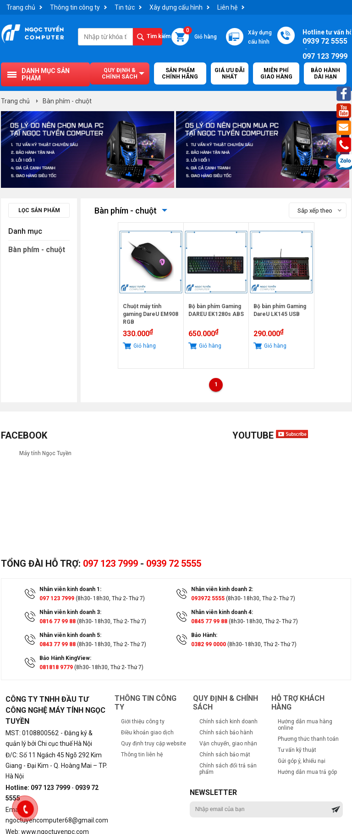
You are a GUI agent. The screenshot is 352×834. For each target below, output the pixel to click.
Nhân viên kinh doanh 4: (222, 612)
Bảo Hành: (204, 635)
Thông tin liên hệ (142, 754)
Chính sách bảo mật (224, 754)
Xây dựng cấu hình (176, 7)
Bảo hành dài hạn (325, 73)
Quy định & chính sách (120, 73)
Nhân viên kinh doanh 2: (222, 589)
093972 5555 (208, 598)
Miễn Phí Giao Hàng (276, 73)
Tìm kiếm (154, 36)
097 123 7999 (110, 563)
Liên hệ (227, 7)
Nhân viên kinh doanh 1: (70, 589)
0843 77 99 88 (57, 644)
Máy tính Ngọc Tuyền (45, 453)
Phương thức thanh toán (308, 739)
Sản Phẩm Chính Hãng (180, 73)
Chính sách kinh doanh (228, 721)
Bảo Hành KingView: (65, 658)
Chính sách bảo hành (226, 732)
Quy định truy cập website (153, 743)
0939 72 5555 (173, 563)
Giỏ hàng (200, 34)
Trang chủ (20, 7)
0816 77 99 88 (57, 621)
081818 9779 (56, 667)
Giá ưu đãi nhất (229, 73)
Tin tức (125, 7)
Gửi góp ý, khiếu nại (301, 761)
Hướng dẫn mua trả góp (307, 772)
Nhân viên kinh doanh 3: (70, 612)
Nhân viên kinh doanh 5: (70, 635)
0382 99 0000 (208, 644)
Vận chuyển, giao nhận (228, 743)
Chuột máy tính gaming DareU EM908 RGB (150, 314)
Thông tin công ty (75, 7)
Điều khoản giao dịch (147, 732)
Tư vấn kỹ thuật (297, 750)
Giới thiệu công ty (143, 721)
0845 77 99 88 (209, 621)
